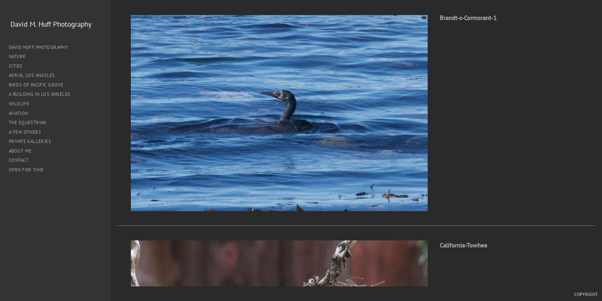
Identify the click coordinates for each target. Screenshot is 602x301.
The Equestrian (27, 122)
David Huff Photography (38, 47)
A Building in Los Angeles (40, 94)
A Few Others (25, 132)
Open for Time (26, 170)
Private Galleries (30, 141)
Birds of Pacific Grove (36, 85)
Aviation (18, 113)
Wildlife (19, 104)
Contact (18, 160)
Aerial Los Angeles (32, 75)
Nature (20, 56)
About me (20, 151)
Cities (18, 66)
